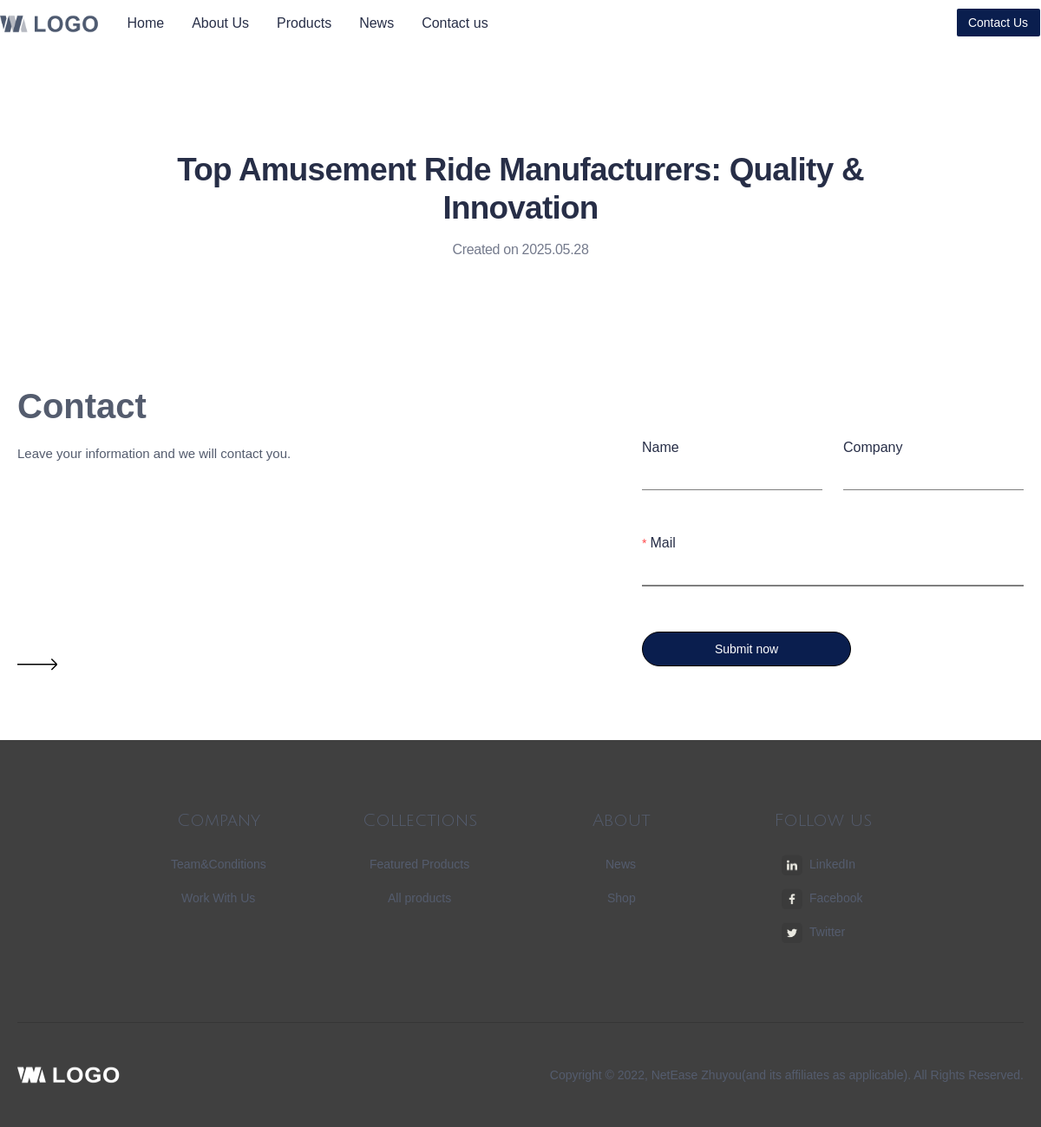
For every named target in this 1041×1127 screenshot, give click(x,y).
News (376, 23)
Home (146, 23)
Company (872, 447)
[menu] (321, 23)
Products (304, 23)
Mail (662, 542)
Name (660, 447)
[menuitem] (146, 23)
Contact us (455, 23)
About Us (220, 23)
